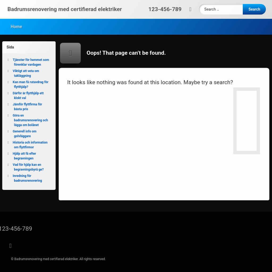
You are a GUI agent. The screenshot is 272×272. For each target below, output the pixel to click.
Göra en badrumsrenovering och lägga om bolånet (29, 120)
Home (16, 25)
